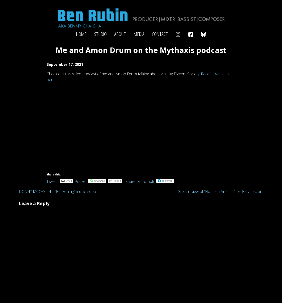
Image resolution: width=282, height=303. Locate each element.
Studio (100, 34)
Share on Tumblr (140, 180)
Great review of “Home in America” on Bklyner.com (220, 191)
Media (139, 34)
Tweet (52, 180)
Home (81, 34)
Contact (160, 34)
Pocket (81, 181)
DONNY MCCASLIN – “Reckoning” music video (57, 191)
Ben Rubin (141, 18)
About (120, 34)
